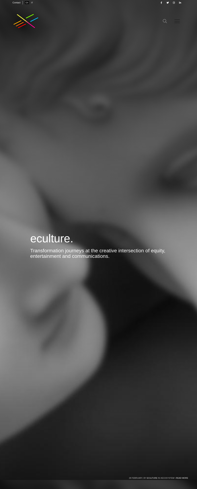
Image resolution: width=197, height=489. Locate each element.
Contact (17, 2)
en (27, 3)
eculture (152, 478)
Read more (182, 478)
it (32, 3)
